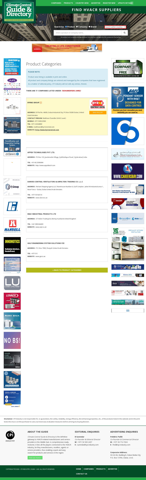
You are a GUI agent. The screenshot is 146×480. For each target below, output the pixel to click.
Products (68, 3)
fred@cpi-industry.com (121, 445)
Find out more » (35, 458)
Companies (56, 3)
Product (71, 26)
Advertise (95, 3)
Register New (109, 3)
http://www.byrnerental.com (47, 130)
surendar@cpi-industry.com (88, 445)
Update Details (125, 3)
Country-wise (82, 3)
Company (82, 26)
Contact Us (81, 474)
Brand (93, 26)
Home (78, 469)
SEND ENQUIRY (98, 113)
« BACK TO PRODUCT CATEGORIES (67, 270)
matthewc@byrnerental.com (44, 127)
